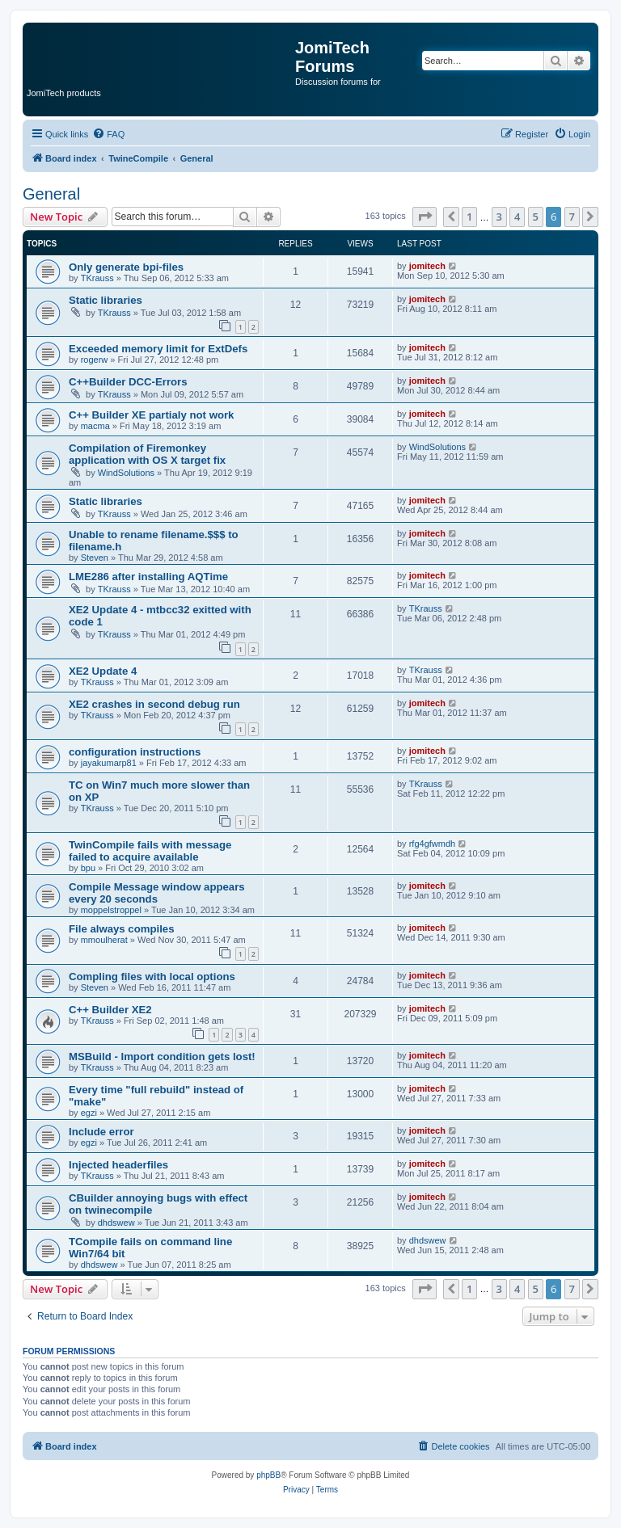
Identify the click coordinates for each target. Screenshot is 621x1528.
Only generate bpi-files (126, 267)
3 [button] (499, 216)
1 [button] (469, 216)
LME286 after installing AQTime (148, 576)
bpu (88, 868)
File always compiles (121, 929)
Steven (94, 557)
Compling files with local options (152, 976)
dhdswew (116, 1222)
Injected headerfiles (118, 1165)
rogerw (94, 359)
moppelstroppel (111, 910)
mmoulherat (104, 940)
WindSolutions (126, 473)
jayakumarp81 (109, 763)
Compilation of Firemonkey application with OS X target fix (147, 454)
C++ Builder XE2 (110, 1010)
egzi (89, 1113)
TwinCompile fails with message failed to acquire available (150, 851)
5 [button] (536, 216)
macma (95, 426)
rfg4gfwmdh (432, 843)
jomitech (427, 266)
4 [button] (517, 216)
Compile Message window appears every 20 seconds (157, 893)
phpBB (268, 1475)
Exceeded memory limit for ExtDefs (158, 349)
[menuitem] (108, 134)
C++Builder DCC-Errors (128, 382)
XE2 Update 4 (103, 671)
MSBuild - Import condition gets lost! (162, 1056)
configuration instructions (135, 752)
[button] (424, 216)
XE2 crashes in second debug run (154, 704)
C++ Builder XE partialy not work (151, 415)
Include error (101, 1132)
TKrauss (97, 278)
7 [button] (572, 216)
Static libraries (105, 300)
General (51, 194)
